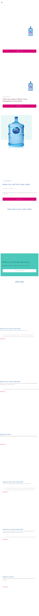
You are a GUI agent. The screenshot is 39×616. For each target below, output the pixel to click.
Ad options (9, 596)
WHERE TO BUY (19, 51)
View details (2, 338)
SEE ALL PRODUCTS (7, 180)
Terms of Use (9, 600)
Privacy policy (5, 603)
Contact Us (5, 596)
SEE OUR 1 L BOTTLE (19, 270)
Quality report (5, 599)
